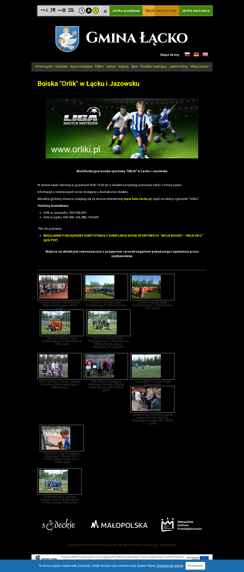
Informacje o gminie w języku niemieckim (196, 54)
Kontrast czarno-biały (89, 11)
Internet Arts (168, 545)
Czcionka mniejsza (105, 10)
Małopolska (119, 524)
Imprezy (123, 66)
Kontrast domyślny (82, 11)
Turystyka (61, 66)
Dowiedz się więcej (170, 565)
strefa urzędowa (126, 11)
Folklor (99, 66)
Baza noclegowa (81, 66)
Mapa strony (169, 55)
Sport (134, 66)
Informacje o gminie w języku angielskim (205, 54)
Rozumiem (195, 565)
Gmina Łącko (43, 66)
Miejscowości (200, 66)
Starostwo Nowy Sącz (58, 525)
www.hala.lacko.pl (138, 199)
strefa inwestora (195, 11)
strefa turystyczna (160, 11)
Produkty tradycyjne (154, 66)
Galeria (111, 66)
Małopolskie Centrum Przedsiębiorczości (181, 525)
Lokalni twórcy (178, 66)
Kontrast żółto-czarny (96, 11)
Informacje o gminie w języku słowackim (187, 54)
